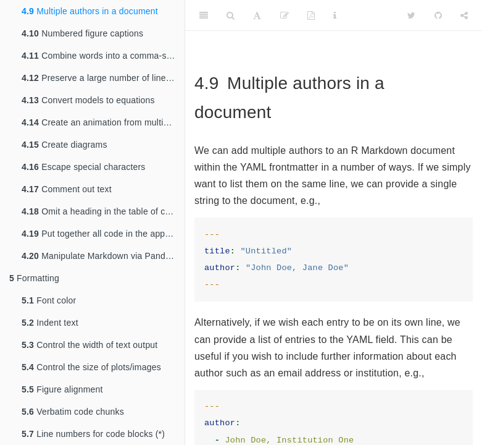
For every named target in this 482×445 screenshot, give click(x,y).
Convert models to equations (88, 100)
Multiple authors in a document (90, 11)
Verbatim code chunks (73, 412)
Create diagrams (64, 145)
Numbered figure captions (82, 33)
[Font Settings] (257, 15)
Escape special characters (84, 167)
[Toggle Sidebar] (203, 15)
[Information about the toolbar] (335, 15)
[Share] (464, 15)
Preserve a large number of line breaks (103, 78)
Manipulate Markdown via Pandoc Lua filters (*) (103, 256)
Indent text (50, 323)
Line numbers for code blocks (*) (93, 434)
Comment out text (67, 189)
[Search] (230, 15)
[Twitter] (411, 15)
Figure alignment (62, 389)
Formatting (34, 278)
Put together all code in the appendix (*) (103, 234)
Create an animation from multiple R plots (103, 122)
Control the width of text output (89, 345)
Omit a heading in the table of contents (103, 211)
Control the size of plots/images (91, 367)
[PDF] (311, 15)
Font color (49, 300)
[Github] (438, 15)
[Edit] (284, 15)
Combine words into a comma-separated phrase (103, 56)
